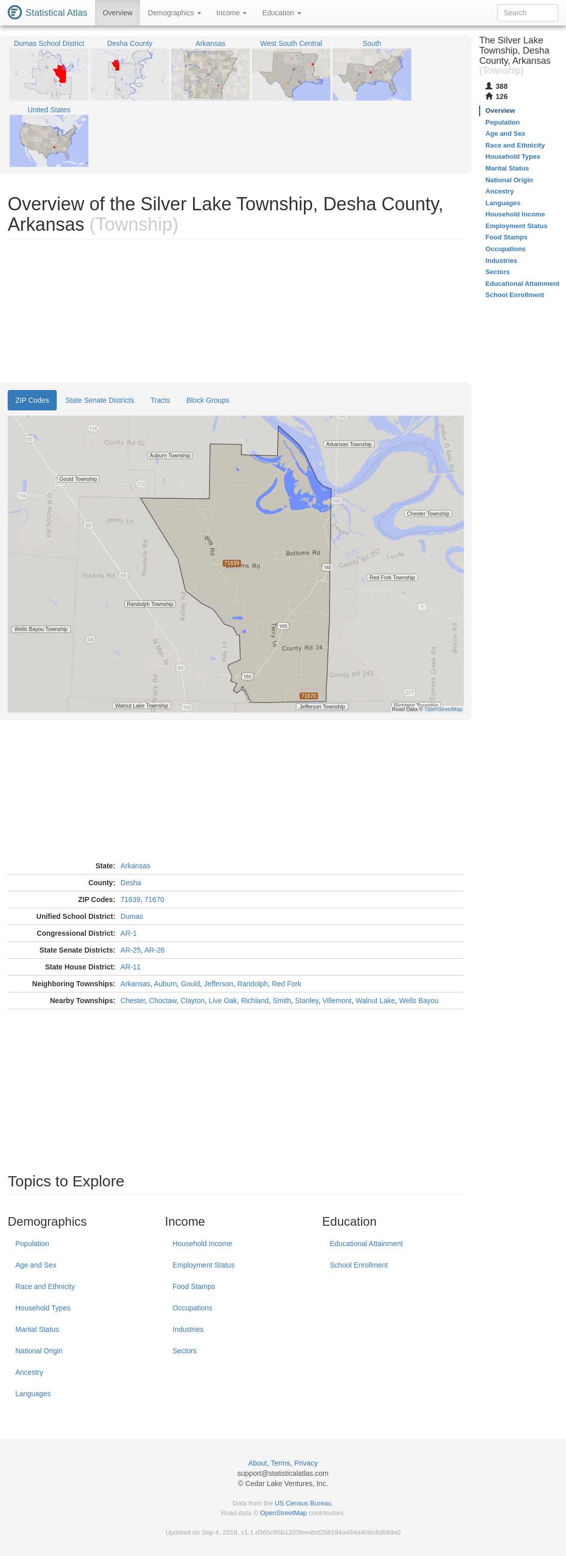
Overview (117, 13)
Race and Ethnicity (45, 1286)
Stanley (306, 1000)
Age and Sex (35, 1265)
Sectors (185, 1351)
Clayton (192, 1000)
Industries (188, 1329)
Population (32, 1243)
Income (232, 13)
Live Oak (223, 1000)
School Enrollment (359, 1265)
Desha (131, 883)
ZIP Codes (32, 400)
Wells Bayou (419, 1000)
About (257, 1463)
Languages (33, 1394)
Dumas (132, 916)
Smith (282, 1000)
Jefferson (218, 984)
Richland (255, 1000)
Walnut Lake (375, 1000)
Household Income (202, 1243)
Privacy (306, 1463)
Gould (190, 984)
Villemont (336, 1000)
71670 (154, 899)
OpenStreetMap (283, 1513)
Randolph (252, 984)
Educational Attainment (366, 1243)
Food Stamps (194, 1286)
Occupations (193, 1308)
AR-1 (129, 933)
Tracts (160, 400)
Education (281, 13)
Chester (133, 1000)
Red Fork (286, 984)
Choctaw (163, 1000)
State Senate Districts (99, 400)
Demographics (174, 13)
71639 (130, 899)
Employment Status (203, 1265)
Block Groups (207, 400)
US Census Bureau (303, 1503)
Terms (280, 1463)
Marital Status (37, 1329)
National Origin (39, 1351)
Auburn (165, 984)
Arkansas (135, 866)
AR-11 (131, 967)
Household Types (42, 1308)
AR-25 (131, 950)
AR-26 (155, 950)
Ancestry (29, 1372)
